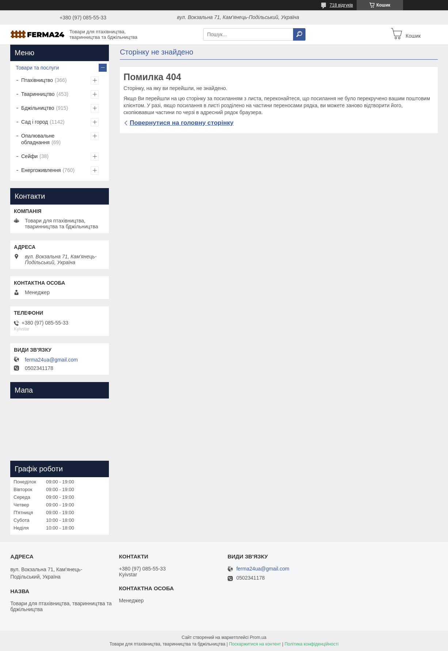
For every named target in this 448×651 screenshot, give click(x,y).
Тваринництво (37, 94)
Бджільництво (37, 108)
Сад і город (34, 122)
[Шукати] (299, 34)
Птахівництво (37, 80)
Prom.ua (258, 637)
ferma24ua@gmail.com (51, 360)
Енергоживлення (41, 170)
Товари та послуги (37, 68)
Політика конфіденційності (312, 644)
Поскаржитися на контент (255, 644)
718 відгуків (341, 5)
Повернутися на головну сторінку (182, 122)
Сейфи (29, 156)
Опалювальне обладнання (37, 139)
